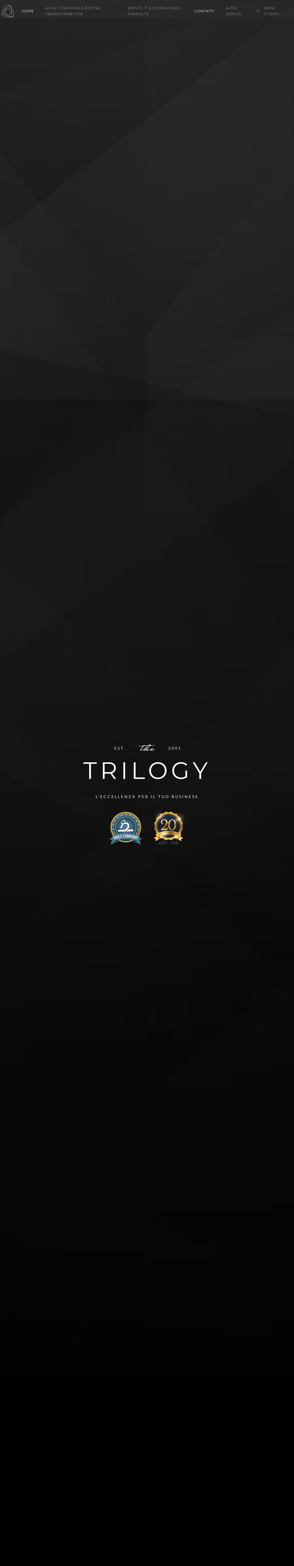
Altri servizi (233, 11)
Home (28, 11)
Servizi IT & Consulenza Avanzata (153, 11)
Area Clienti (268, 11)
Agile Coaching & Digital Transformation (73, 11)
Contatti (205, 11)
